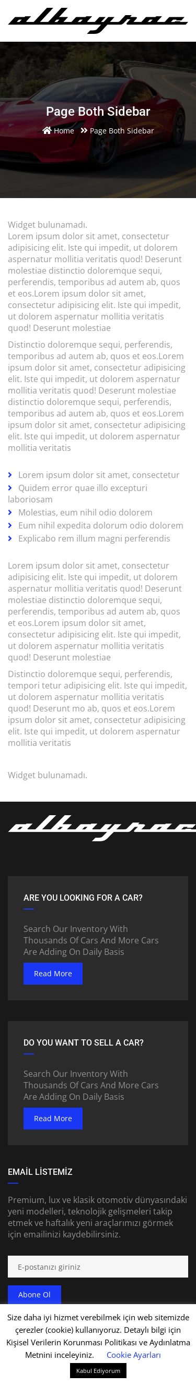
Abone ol (34, 1294)
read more (53, 973)
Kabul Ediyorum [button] (98, 1370)
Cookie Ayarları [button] (134, 1354)
